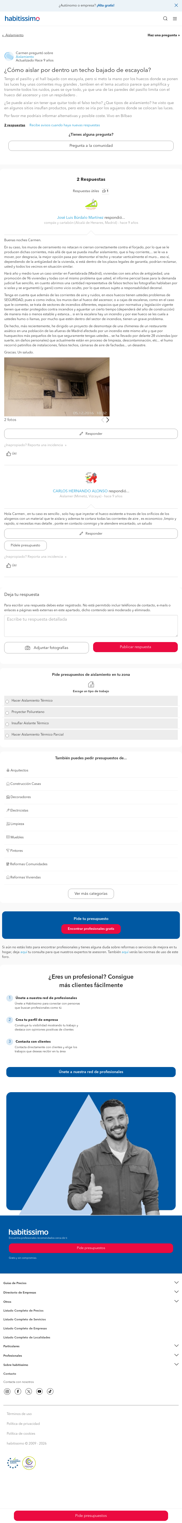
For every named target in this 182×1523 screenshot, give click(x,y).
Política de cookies (21, 1434)
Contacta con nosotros (18, 1382)
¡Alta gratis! (105, 5)
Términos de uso (19, 1414)
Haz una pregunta (162, 35)
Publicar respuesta (135, 647)
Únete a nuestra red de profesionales (91, 1072)
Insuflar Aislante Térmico (30, 723)
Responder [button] (91, 434)
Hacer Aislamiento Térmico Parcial (38, 734)
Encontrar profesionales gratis (91, 929)
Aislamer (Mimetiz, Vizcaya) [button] (81, 496)
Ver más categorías (91, 894)
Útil (11, 453)
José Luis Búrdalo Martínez (80, 218)
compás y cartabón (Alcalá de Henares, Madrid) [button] (81, 223)
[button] (91, 1283)
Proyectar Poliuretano (28, 712)
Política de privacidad (23, 1424)
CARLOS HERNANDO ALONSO (80, 491)
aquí (23, 952)
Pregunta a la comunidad (91, 146)
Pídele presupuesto (25, 545)
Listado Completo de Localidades (26, 1337)
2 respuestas (14, 125)
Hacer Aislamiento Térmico (32, 700)
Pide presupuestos (91, 1516)
